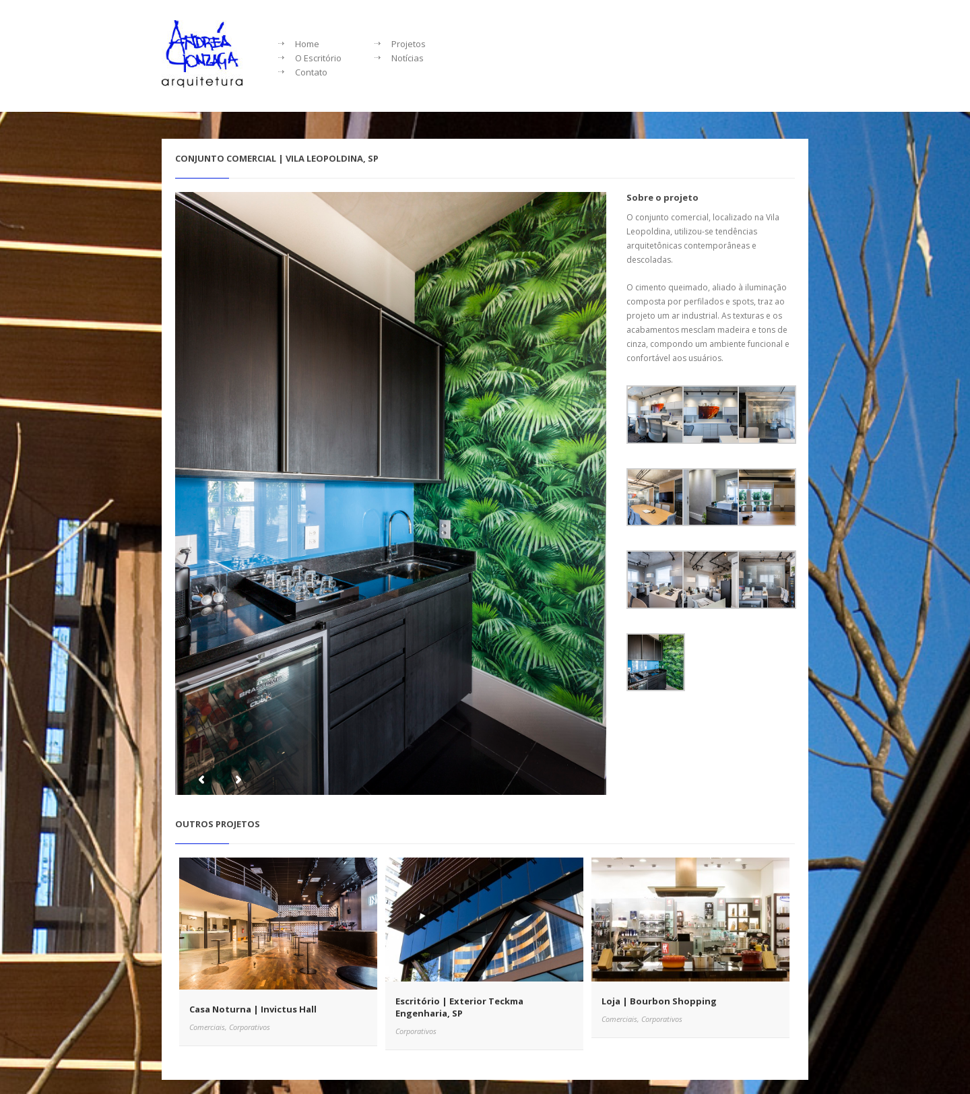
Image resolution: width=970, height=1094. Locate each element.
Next (238, 779)
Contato (311, 72)
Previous (201, 779)
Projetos (408, 44)
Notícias (407, 58)
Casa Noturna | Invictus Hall (253, 1009)
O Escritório (318, 58)
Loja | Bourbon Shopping (659, 1001)
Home (307, 44)
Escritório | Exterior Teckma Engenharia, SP (459, 1007)
